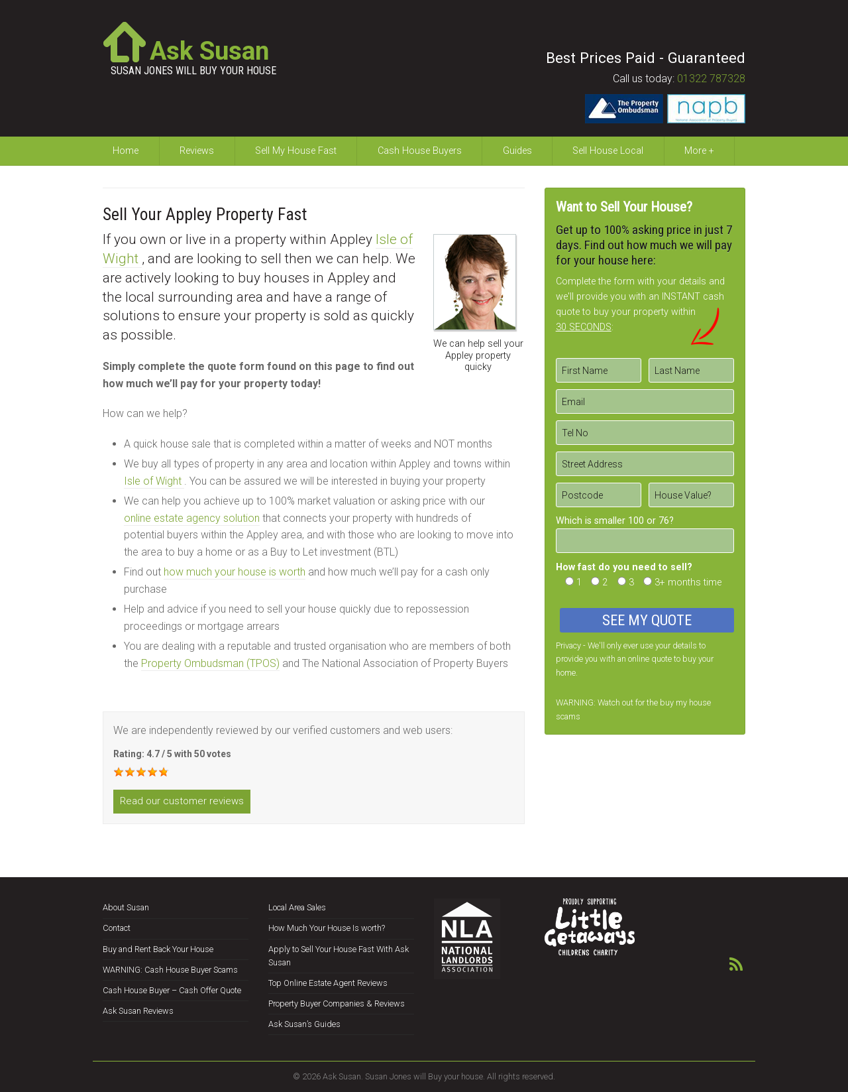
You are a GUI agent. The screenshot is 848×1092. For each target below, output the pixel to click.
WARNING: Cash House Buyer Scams (170, 970)
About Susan (126, 907)
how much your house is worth (234, 572)
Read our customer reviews (182, 801)
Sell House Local (607, 150)
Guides (517, 150)
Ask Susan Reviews (138, 1011)
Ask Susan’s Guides (304, 1024)
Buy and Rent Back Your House (158, 949)
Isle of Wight (154, 481)
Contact (117, 928)
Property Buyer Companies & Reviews (336, 1003)
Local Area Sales (297, 907)
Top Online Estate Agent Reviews (328, 983)
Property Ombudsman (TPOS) (210, 663)
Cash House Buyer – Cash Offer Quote (172, 990)
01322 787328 (711, 78)
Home (125, 150)
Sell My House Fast (296, 150)
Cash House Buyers (420, 150)
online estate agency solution (192, 518)
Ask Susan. (343, 1076)
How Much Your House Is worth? (326, 928)
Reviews (197, 150)
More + (699, 150)
